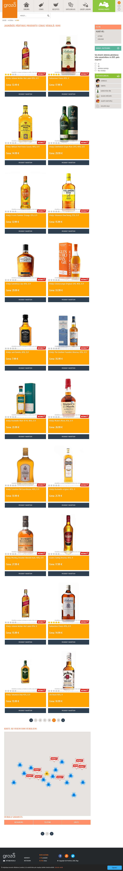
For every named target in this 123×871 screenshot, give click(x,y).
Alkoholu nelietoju (103, 68)
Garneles (104, 81)
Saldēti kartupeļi (106, 101)
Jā (98, 64)
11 (53, 720)
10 (49, 720)
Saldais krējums (106, 96)
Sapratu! (114, 867)
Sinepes (103, 86)
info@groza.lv (10, 861)
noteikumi (27, 861)
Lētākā (100, 36)
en (119, 9)
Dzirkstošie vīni (106, 91)
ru (119, 6)
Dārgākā (101, 39)
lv (119, 3)
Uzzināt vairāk (59, 867)
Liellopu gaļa (105, 106)
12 (58, 720)
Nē (98, 66)
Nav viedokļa (102, 71)
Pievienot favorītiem (25, 94)
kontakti (27, 858)
